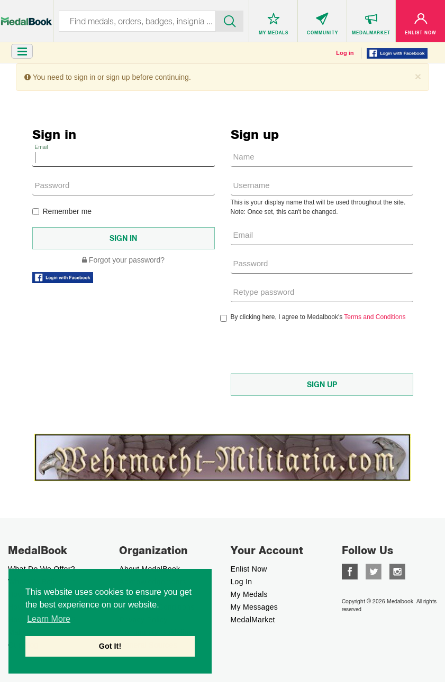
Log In (241, 581)
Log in (345, 53)
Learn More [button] (48, 618)
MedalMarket (253, 619)
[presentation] (311, 347)
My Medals (249, 594)
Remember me (62, 211)
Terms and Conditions (374, 317)
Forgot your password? (123, 260)
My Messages (254, 607)
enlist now (249, 569)
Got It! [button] (110, 646)
